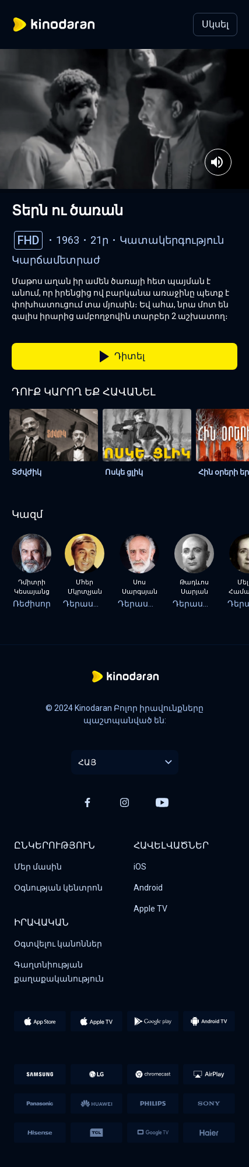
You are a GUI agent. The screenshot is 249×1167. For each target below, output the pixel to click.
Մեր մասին (38, 866)
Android (148, 887)
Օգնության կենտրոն (58, 887)
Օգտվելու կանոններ (58, 943)
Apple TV (150, 908)
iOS (140, 866)
